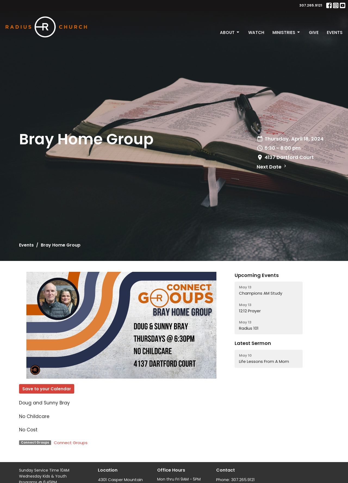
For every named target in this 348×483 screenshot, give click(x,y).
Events (335, 32)
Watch (256, 32)
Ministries (286, 32)
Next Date (272, 166)
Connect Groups (71, 442)
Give (314, 32)
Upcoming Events (257, 275)
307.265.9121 (310, 5)
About (230, 32)
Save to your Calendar (46, 389)
